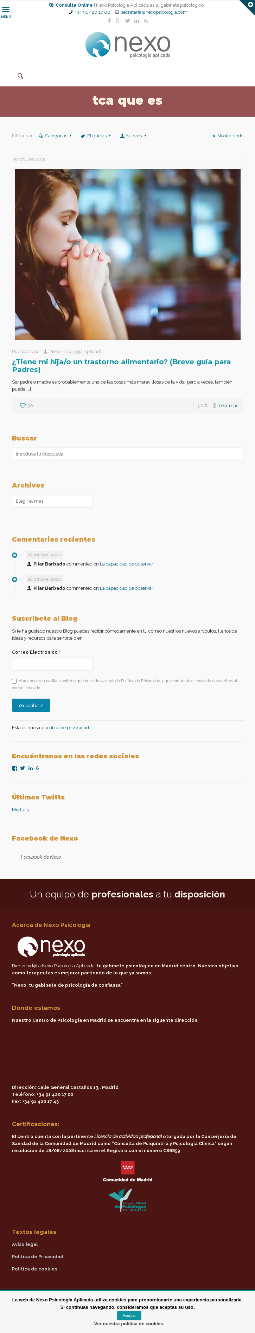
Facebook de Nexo (45, 838)
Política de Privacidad (37, 1256)
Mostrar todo (227, 135)
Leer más (228, 405)
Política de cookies (34, 1269)
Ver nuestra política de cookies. (129, 1323)
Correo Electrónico (36, 652)
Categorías (56, 135)
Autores (133, 135)
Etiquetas (96, 135)
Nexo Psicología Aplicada (76, 351)
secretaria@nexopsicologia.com (154, 12)
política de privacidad (66, 727)
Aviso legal (25, 1244)
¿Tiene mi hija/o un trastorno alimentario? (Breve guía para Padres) (121, 366)
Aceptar (129, 1315)
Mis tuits (20, 809)
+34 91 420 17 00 (92, 12)
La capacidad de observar (126, 564)
